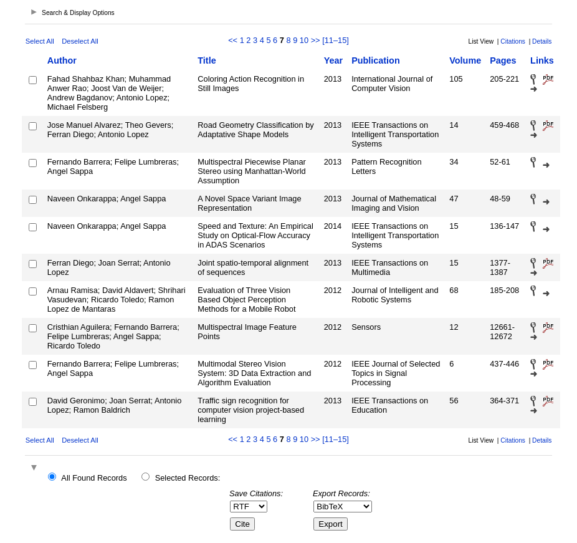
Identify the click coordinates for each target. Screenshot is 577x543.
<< (232, 40)
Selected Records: (188, 478)
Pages (503, 60)
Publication (375, 60)
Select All (40, 41)
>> (315, 40)
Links (542, 60)
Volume (465, 60)
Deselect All (80, 41)
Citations (512, 41)
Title (207, 60)
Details (541, 41)
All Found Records (93, 478)
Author (62, 60)
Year (333, 60)
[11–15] (335, 40)
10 (304, 40)
